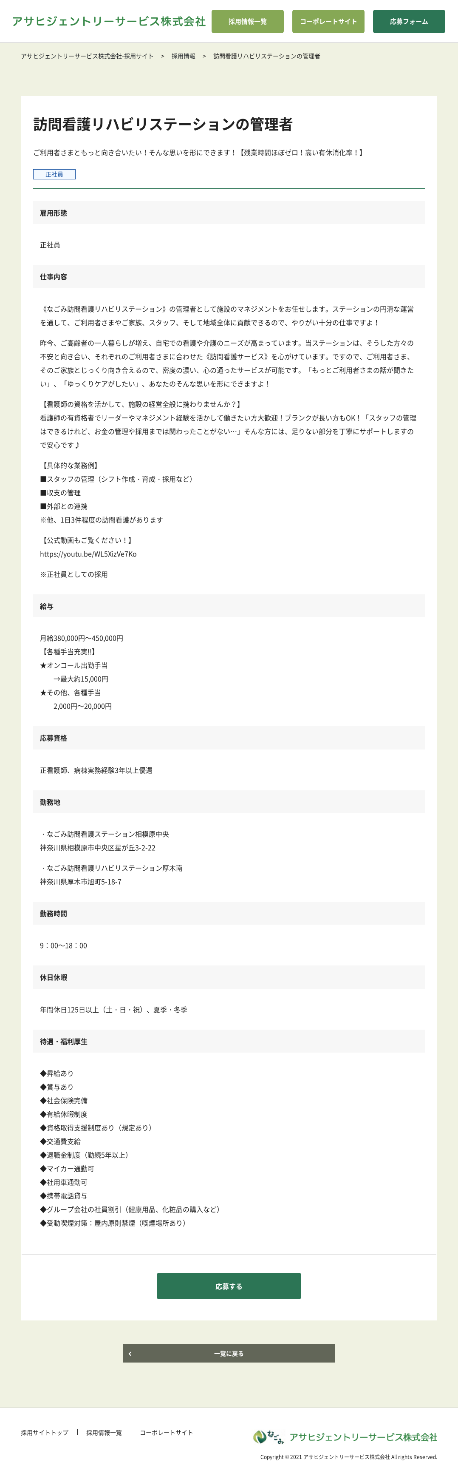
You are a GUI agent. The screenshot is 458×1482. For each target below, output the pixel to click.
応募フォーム (409, 21)
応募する (229, 1286)
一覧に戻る (229, 1353)
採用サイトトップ (44, 1432)
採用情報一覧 (248, 21)
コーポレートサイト (328, 21)
